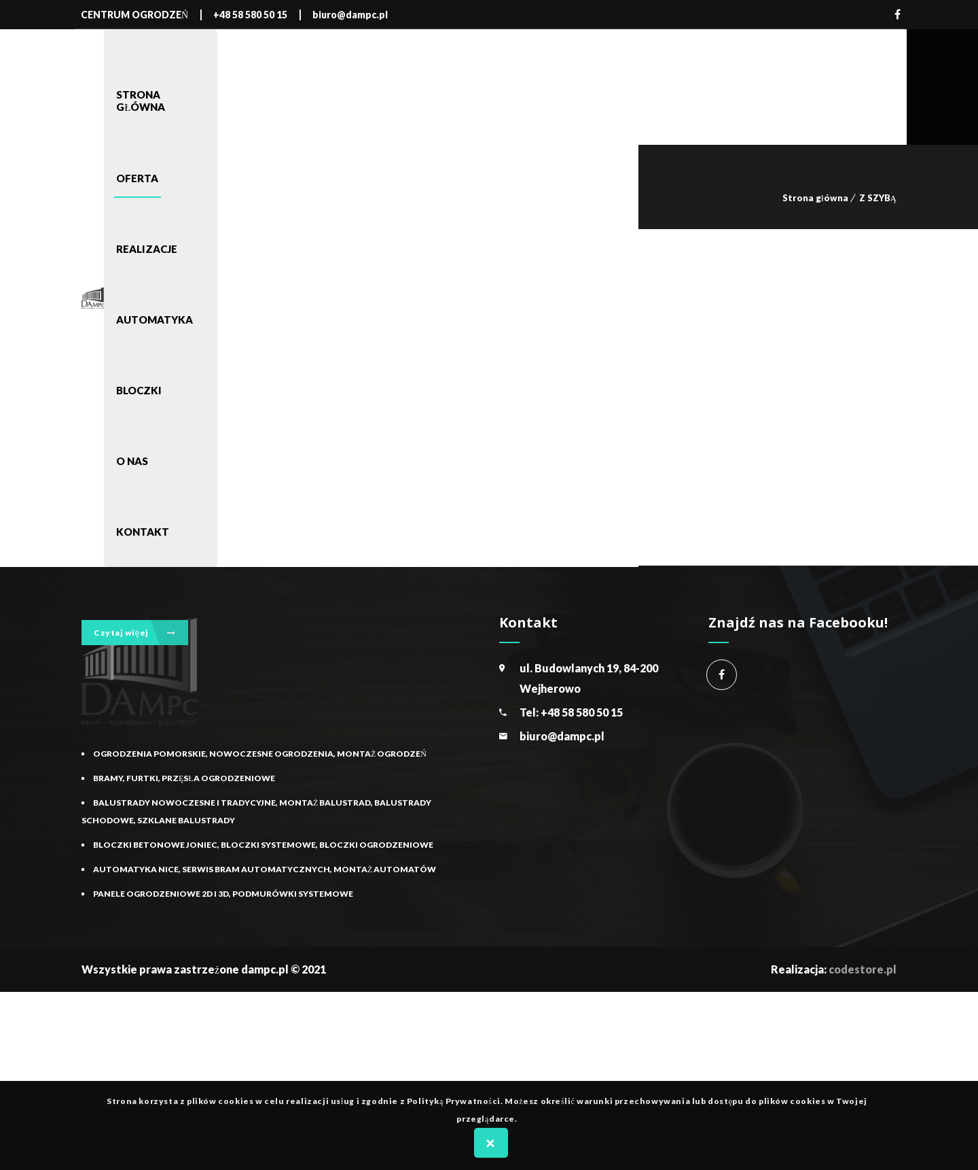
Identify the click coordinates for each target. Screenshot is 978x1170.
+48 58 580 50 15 (582, 889)
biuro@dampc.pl (562, 913)
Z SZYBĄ (877, 197)
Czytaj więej (135, 630)
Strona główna (815, 197)
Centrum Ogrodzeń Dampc (721, 852)
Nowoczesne (127, 588)
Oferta (177, 588)
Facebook (897, 14)
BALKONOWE (127, 547)
